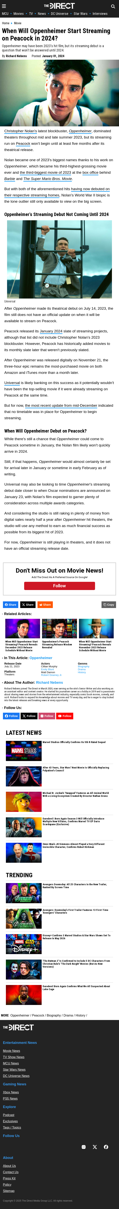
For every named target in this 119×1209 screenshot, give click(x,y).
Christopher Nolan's (20, 131)
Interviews (100, 14)
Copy (108, 604)
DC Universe (59, 14)
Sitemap (9, 1191)
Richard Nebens (16, 56)
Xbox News (11, 1092)
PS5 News (10, 1098)
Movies (19, 14)
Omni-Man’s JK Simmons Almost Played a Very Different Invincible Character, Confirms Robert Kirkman (73, 845)
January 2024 (51, 331)
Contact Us (10, 1172)
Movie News (11, 1050)
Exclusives (10, 1121)
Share (10, 604)
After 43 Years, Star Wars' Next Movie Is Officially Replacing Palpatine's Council (76, 769)
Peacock (23, 143)
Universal (12, 383)
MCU (5, 14)
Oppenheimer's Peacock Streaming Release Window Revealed (57, 644)
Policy (7, 1184)
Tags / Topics (12, 1127)
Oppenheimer (40, 658)
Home (5, 23)
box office (90, 172)
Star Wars (81, 14)
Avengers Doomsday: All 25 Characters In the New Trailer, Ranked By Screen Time (75, 886)
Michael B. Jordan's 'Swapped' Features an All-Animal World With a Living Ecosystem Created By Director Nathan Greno (76, 794)
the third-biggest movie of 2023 (45, 172)
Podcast (8, 1115)
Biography (84, 666)
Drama (82, 669)
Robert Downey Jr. (51, 675)
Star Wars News (14, 1069)
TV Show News (13, 1057)
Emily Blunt (47, 669)
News (42, 14)
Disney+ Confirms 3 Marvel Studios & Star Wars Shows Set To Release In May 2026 (76, 937)
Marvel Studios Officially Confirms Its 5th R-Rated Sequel (74, 742)
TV (31, 14)
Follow (11, 716)
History (82, 672)
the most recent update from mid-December (61, 405)
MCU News (11, 1063)
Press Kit (9, 1178)
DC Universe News (16, 1076)
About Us (9, 1166)
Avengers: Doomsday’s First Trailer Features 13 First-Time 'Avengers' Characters (75, 911)
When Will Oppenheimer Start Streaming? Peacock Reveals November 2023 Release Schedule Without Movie (95, 646)
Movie (17, 23)
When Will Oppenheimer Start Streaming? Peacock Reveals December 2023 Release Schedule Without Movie (21, 646)
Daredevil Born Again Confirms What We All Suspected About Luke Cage (76, 988)
